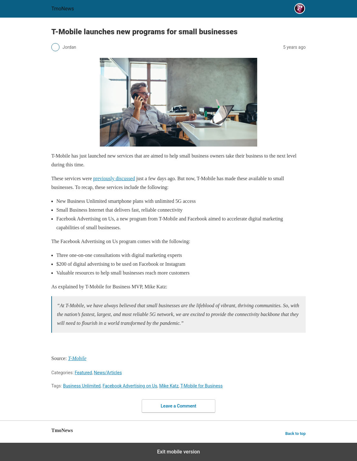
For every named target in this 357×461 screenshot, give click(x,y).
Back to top (295, 433)
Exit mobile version (178, 452)
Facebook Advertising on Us (130, 385)
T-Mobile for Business (201, 385)
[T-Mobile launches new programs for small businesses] (114, 178)
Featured (83, 372)
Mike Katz (168, 385)
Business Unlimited (81, 385)
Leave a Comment (178, 405)
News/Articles (108, 372)
